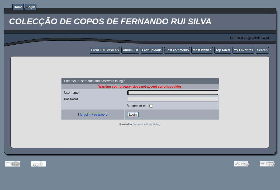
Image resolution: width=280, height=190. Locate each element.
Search (262, 50)
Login (30, 7)
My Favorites (243, 50)
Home (18, 7)
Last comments (177, 50)
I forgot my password (92, 114)
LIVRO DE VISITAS (105, 50)
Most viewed (202, 50)
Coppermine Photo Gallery (146, 124)
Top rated (223, 50)
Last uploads (152, 50)
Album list (130, 50)
